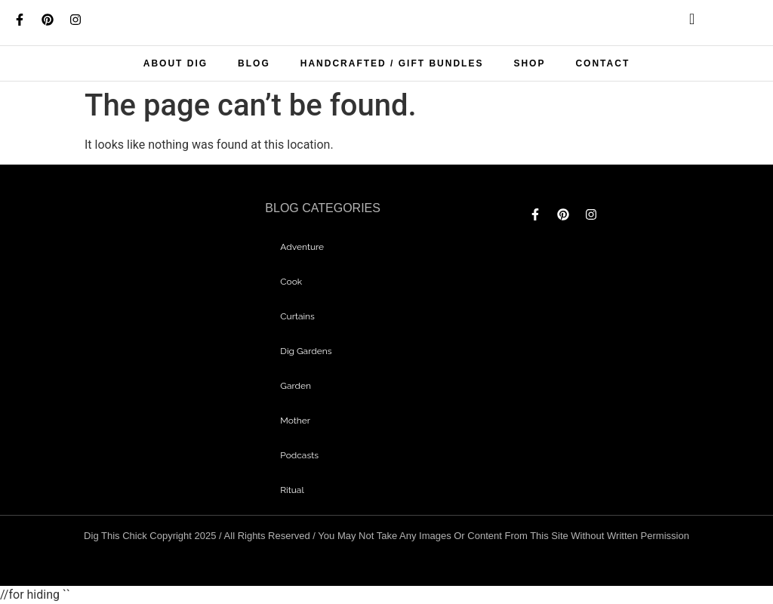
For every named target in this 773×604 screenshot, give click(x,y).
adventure (302, 247)
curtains (297, 316)
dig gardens (305, 351)
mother (295, 420)
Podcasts (299, 455)
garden (295, 386)
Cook (291, 281)
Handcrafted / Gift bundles (392, 63)
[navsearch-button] (679, 23)
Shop (529, 63)
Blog (254, 63)
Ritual (291, 490)
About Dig (175, 63)
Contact (602, 63)
